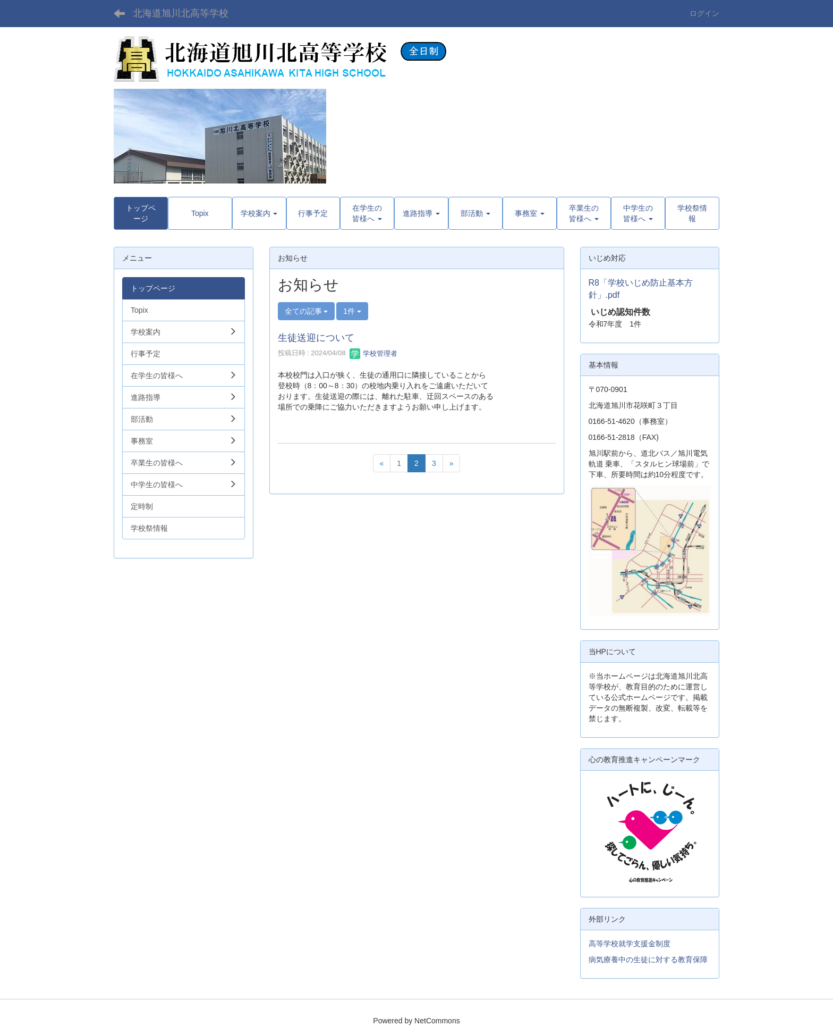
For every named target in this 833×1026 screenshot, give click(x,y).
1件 (352, 311)
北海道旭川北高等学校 (180, 13)
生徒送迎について (316, 337)
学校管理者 (374, 353)
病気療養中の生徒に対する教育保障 (648, 959)
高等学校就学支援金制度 (629, 943)
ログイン (704, 13)
